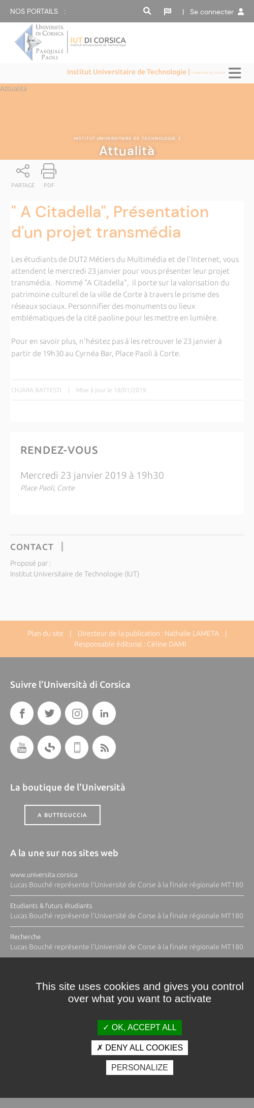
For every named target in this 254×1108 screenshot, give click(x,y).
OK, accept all (139, 1027)
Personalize (139, 1067)
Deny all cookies (140, 1047)
